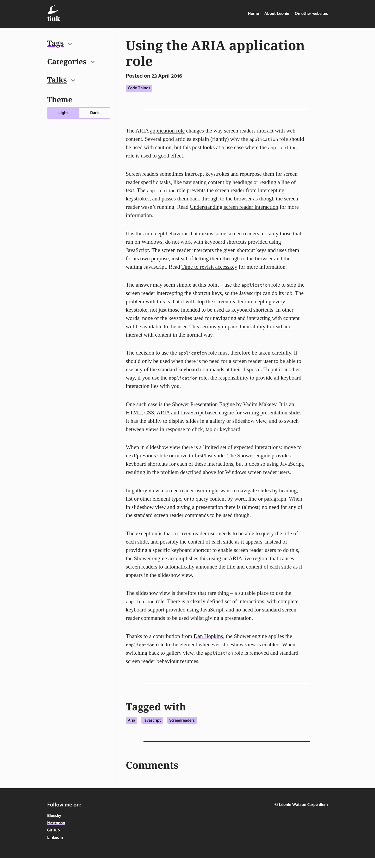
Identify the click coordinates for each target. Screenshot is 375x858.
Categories (71, 61)
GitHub (53, 830)
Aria (131, 720)
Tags (59, 43)
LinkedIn (55, 837)
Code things (139, 88)
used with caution (151, 147)
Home (253, 13)
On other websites (311, 13)
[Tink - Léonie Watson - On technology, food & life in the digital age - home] (53, 13)
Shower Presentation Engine (203, 404)
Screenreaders (182, 720)
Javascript (152, 720)
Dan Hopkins (208, 636)
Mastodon (56, 823)
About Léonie (276, 13)
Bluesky (54, 815)
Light (63, 112)
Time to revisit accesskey (209, 267)
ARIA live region (248, 558)
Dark (94, 112)
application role (167, 131)
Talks (61, 80)
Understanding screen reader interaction (234, 207)
